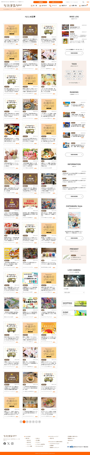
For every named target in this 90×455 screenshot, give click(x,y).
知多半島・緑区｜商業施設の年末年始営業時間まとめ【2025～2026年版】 (30, 214)
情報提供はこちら (71, 438)
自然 (74, 76)
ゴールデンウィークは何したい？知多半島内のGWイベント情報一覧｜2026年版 (77, 106)
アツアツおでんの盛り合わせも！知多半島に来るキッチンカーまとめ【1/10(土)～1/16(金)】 (30, 140)
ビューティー (43, 68)
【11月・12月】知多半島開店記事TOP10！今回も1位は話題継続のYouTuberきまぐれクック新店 (11, 214)
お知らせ (38, 438)
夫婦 (79, 259)
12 (39, 421)
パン (29, 43)
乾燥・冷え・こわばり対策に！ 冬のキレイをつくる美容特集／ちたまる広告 (30, 363)
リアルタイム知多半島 (40, 444)
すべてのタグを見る (74, 82)
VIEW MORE (74, 53)
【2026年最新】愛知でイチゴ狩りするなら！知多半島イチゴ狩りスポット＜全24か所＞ (30, 165)
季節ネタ (12, 43)
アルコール (30, 68)
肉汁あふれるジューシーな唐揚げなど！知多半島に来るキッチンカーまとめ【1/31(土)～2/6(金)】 (48, 40)
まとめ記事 (47, 192)
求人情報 (38, 440)
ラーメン (52, 93)
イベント (5, 43)
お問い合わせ (70, 440)
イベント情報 (29, 446)
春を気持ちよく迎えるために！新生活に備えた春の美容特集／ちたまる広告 (48, 65)
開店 (42, 192)
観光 (8, 192)
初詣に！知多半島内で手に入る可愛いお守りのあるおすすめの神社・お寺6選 (11, 189)
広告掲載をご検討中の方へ (73, 436)
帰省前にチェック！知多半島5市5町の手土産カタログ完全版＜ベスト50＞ (30, 314)
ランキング (29, 444)
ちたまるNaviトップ (7, 9)
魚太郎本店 (72, 33)
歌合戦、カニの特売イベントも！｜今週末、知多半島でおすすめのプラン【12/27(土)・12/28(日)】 (48, 239)
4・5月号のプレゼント (76, 257)
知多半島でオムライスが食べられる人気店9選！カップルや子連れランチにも (48, 338)
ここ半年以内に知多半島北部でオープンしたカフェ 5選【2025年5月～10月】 (30, 388)
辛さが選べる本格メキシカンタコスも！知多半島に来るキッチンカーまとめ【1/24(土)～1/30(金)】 (11, 90)
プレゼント (38, 442)
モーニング (6, 143)
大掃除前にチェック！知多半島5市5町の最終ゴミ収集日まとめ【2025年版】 (30, 289)
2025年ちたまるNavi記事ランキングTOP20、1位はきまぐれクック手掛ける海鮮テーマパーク (48, 189)
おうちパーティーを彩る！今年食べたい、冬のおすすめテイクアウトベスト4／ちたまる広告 (48, 413)
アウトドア (68, 76)
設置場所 (52, 445)
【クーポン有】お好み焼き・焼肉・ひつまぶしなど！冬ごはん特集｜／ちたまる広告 (48, 90)
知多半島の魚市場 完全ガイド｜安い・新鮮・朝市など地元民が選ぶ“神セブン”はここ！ (78, 147)
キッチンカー (51, 43)
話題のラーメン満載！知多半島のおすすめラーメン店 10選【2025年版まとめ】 (48, 165)
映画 (76, 259)
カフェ (31, 43)
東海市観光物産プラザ (75, 27)
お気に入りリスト (55, 2)
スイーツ (42, 43)
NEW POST (29, 442)
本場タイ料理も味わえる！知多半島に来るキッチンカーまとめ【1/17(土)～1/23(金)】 (11, 115)
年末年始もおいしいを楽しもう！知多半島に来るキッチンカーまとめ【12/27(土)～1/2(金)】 (30, 239)
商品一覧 (52, 438)
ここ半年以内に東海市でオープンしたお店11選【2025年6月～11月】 (30, 413)
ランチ (24, 43)
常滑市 (83, 127)
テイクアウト (47, 43)
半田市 (55, 317)
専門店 (49, 68)
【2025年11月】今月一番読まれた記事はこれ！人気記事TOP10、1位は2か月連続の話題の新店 (11, 388)
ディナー (26, 43)
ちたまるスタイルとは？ (54, 443)
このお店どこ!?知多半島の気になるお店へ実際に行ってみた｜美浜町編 (30, 65)
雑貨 (46, 267)
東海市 (17, 44)
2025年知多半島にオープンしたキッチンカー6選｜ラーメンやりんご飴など (11, 165)
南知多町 (36, 118)
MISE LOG (29, 440)
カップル (33, 217)
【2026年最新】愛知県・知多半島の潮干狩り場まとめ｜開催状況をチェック (78, 126)
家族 (49, 192)
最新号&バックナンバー (54, 447)
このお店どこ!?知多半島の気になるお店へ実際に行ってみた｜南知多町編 (30, 115)
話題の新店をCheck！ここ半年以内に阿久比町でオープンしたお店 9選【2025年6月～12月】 (11, 140)
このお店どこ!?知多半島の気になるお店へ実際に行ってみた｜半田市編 (48, 314)
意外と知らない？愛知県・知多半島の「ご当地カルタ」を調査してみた (48, 214)
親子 (52, 217)
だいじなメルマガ (39, 446)
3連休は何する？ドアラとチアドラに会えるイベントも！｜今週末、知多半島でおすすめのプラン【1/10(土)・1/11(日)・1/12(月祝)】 (48, 141)
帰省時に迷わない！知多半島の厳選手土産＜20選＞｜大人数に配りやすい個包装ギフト (11, 239)
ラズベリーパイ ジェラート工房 (77, 41)
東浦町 (83, 117)
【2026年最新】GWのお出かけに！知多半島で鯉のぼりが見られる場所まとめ (78, 136)
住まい (24, 292)
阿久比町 (17, 143)
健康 (47, 68)
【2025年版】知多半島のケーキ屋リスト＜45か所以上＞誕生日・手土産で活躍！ (11, 264)
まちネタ (9, 43)
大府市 (82, 147)
